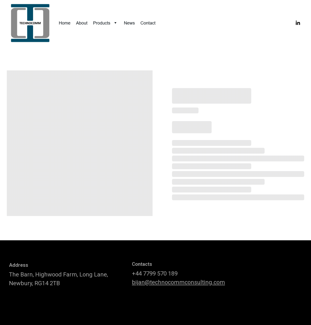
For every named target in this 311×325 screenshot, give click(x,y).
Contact (148, 22)
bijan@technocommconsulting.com (178, 284)
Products (101, 22)
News (129, 22)
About (81, 22)
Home (64, 22)
